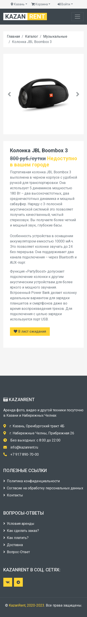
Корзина (39, 4)
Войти (64, 4)
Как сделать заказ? (21, 531)
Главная (13, 36)
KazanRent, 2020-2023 (26, 605)
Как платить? (16, 538)
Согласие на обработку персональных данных (43, 488)
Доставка (13, 545)
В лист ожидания (30, 331)
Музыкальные (55, 36)
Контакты (13, 495)
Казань (18, 4)
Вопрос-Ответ (16, 552)
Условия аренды (18, 523)
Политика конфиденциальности (31, 481)
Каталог (31, 36)
